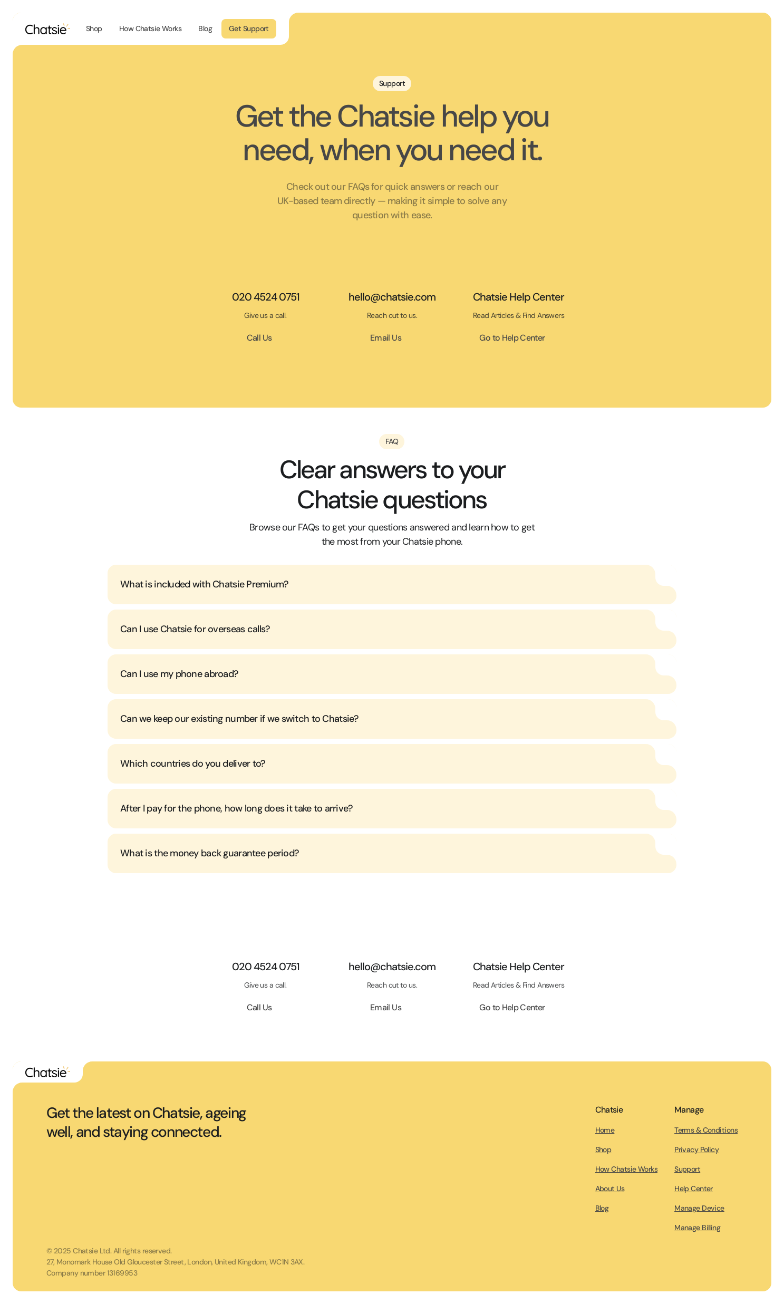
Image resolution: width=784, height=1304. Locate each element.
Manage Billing (697, 1227)
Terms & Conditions (706, 1130)
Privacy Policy (696, 1149)
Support (687, 1169)
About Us (610, 1188)
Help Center (693, 1188)
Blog (602, 1208)
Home (605, 1130)
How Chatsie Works (626, 1169)
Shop (603, 1149)
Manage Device (699, 1208)
